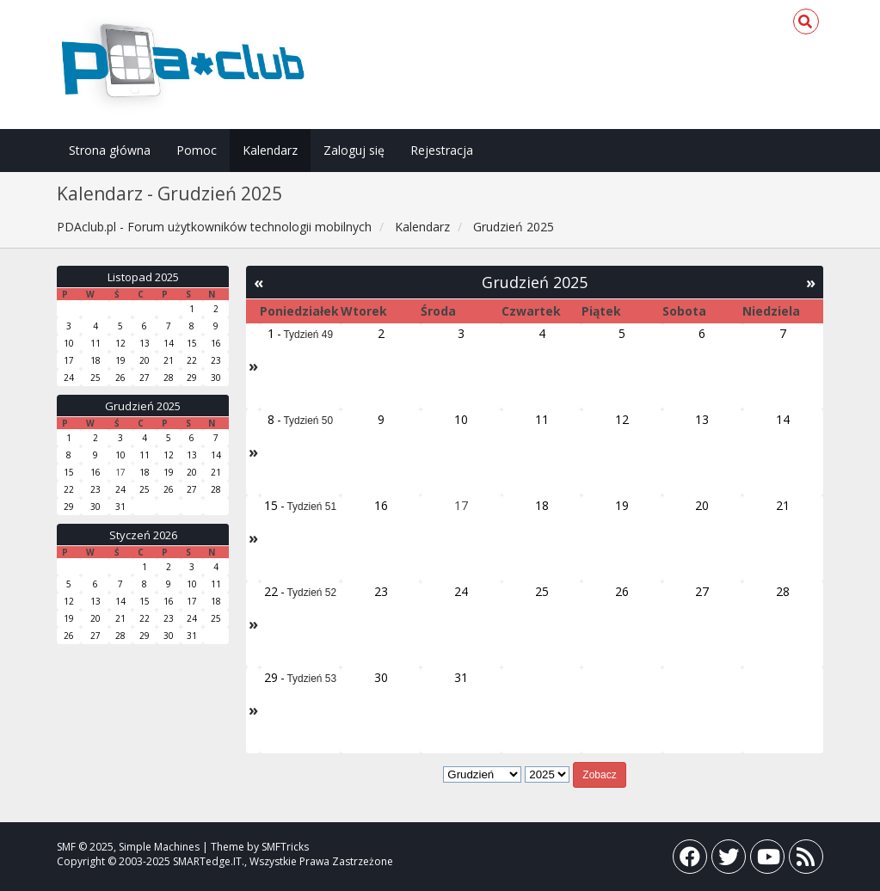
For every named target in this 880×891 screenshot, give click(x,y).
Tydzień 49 (309, 335)
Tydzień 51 (312, 507)
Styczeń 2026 (143, 535)
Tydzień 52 (312, 593)
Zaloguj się (354, 150)
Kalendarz (270, 150)
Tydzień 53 (312, 679)
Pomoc (196, 150)
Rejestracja (441, 150)
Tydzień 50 (309, 421)
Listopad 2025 (143, 277)
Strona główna (110, 150)
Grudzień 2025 (143, 406)
